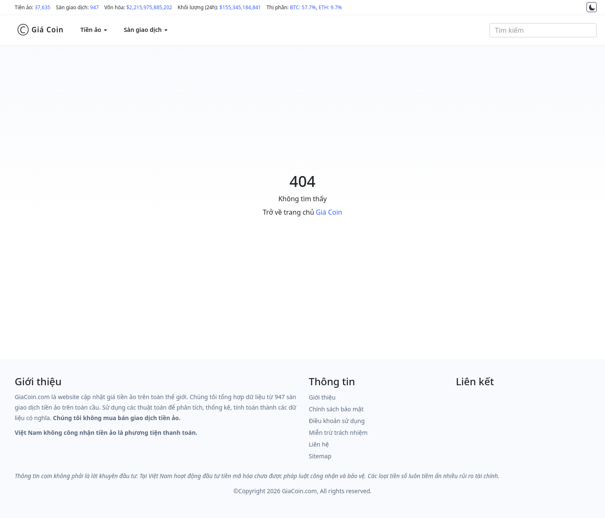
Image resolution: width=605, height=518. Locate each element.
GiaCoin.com (299, 491)
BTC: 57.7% (303, 7)
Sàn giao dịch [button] (146, 30)
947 (94, 7)
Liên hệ (319, 444)
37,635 (42, 7)
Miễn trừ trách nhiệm (338, 432)
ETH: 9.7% (330, 7)
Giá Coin (40, 30)
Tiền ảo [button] (93, 30)
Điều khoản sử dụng (337, 421)
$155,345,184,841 (240, 7)
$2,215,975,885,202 (149, 7)
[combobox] (543, 30)
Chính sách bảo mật (336, 409)
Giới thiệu (322, 397)
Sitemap (320, 456)
